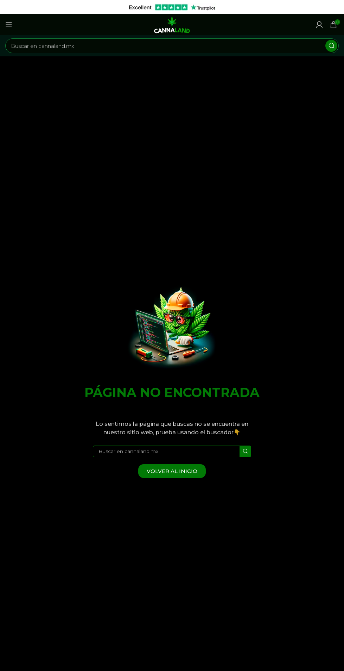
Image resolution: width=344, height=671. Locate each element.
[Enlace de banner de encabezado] (161, 7)
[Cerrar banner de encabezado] (335, 7)
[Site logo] (172, 24)
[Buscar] (172, 45)
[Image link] (172, 327)
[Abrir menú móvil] (9, 25)
